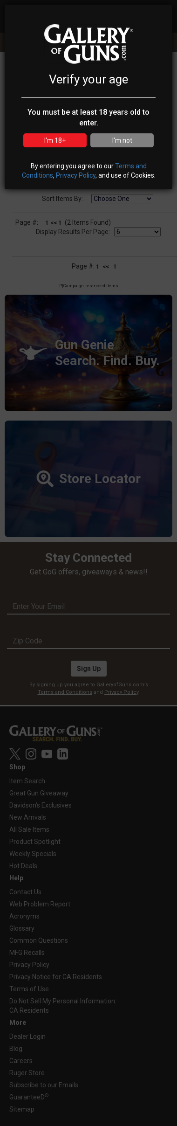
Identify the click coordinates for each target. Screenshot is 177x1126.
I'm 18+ (55, 140)
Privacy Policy (75, 175)
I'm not (122, 140)
